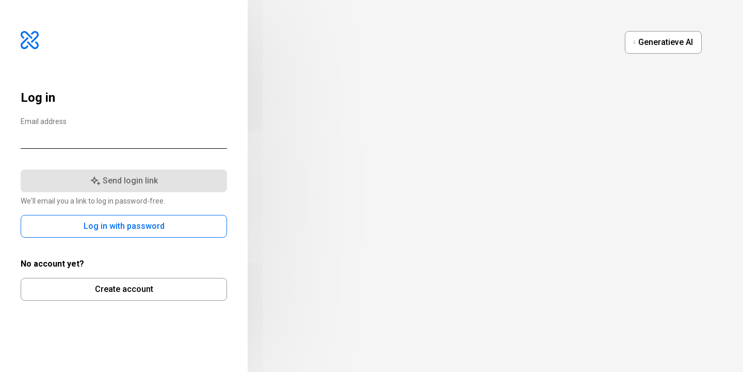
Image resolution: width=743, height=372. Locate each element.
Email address (44, 122)
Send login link (124, 180)
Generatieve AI (665, 42)
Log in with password (124, 226)
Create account (124, 289)
